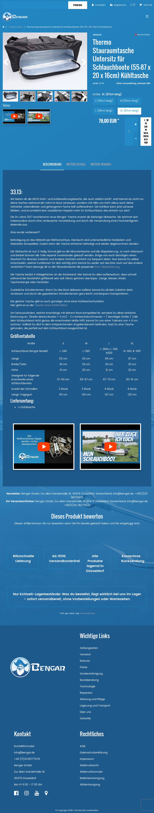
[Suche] (77, 5)
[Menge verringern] (135, 139)
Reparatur (86, 693)
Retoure (85, 661)
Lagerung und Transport (95, 706)
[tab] (52, 164)
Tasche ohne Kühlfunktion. (52, 305)
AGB (82, 746)
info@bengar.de (24, 753)
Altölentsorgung (90, 784)
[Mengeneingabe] (129, 131)
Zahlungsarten (89, 648)
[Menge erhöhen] (135, 124)
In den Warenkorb (146, 131)
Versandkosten (87, 613)
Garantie (85, 718)
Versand (85, 654)
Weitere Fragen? (101, 164)
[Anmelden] (98, 5)
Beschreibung (52, 164)
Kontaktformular (24, 746)
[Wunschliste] (132, 5)
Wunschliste (142, 34)
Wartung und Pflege (92, 699)
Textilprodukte (15, 27)
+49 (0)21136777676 (27, 759)
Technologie (87, 686)
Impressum (87, 759)
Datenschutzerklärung (93, 753)
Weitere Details (76, 164)
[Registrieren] (118, 5)
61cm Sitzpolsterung (106, 267)
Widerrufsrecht (89, 765)
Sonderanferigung (91, 674)
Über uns (85, 712)
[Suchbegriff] (35, 5)
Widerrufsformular (91, 772)
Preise (83, 667)
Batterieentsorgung (92, 778)
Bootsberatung (89, 680)
